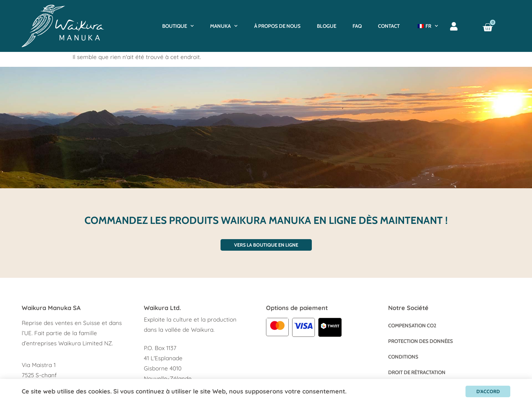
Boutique (178, 26)
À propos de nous (277, 26)
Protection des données (420, 341)
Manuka (224, 26)
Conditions (403, 357)
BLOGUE (326, 26)
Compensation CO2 (412, 326)
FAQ (357, 26)
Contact (389, 26)
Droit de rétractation (416, 372)
